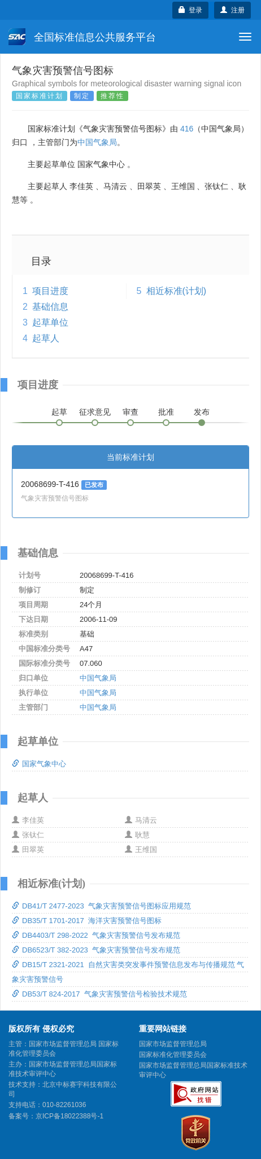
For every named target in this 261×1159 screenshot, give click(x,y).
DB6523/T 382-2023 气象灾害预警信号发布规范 (96, 950)
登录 (191, 10)
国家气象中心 (39, 764)
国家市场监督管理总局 (173, 1044)
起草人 (45, 338)
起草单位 (50, 322)
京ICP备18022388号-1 (69, 1116)
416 (186, 128)
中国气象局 (97, 142)
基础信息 (50, 306)
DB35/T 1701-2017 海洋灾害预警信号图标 (87, 920)
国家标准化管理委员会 (173, 1055)
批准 (166, 411)
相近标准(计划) (176, 291)
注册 (232, 10)
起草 (59, 411)
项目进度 (50, 291)
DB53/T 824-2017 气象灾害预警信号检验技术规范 (99, 994)
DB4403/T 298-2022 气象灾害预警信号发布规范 (96, 935)
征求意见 (95, 411)
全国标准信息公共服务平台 (82, 36)
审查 (130, 411)
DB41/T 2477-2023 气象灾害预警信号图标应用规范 (101, 906)
